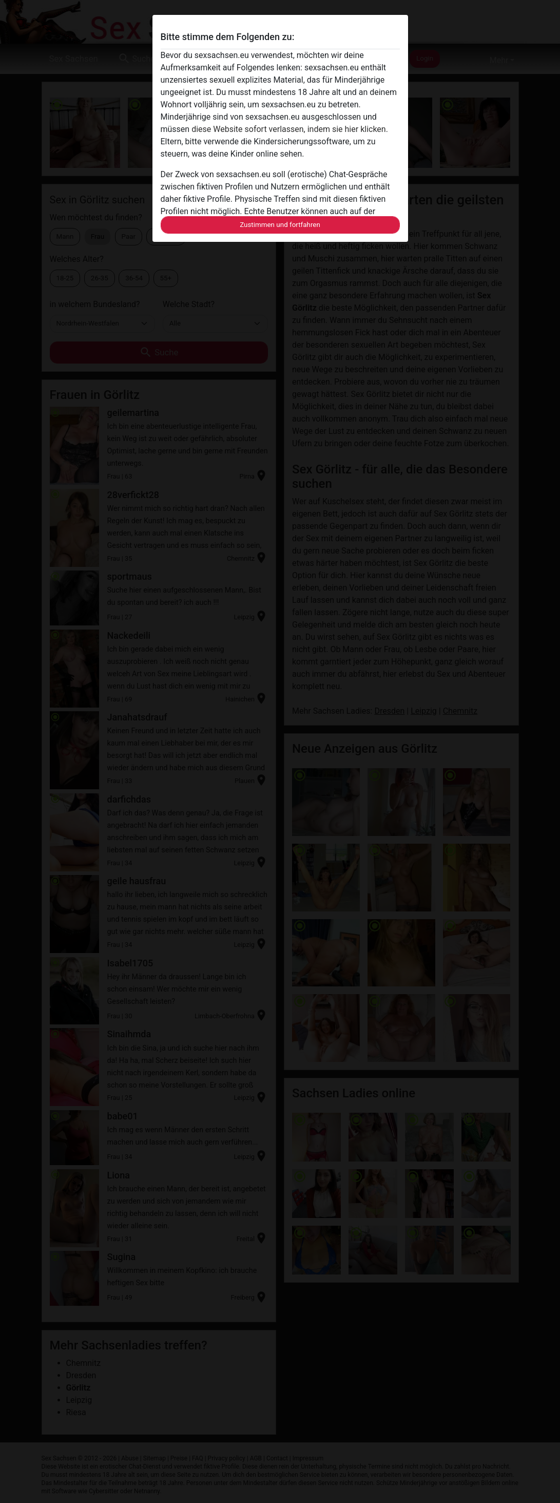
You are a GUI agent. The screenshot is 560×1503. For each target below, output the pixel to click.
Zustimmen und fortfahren (280, 225)
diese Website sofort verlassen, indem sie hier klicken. (289, 129)
